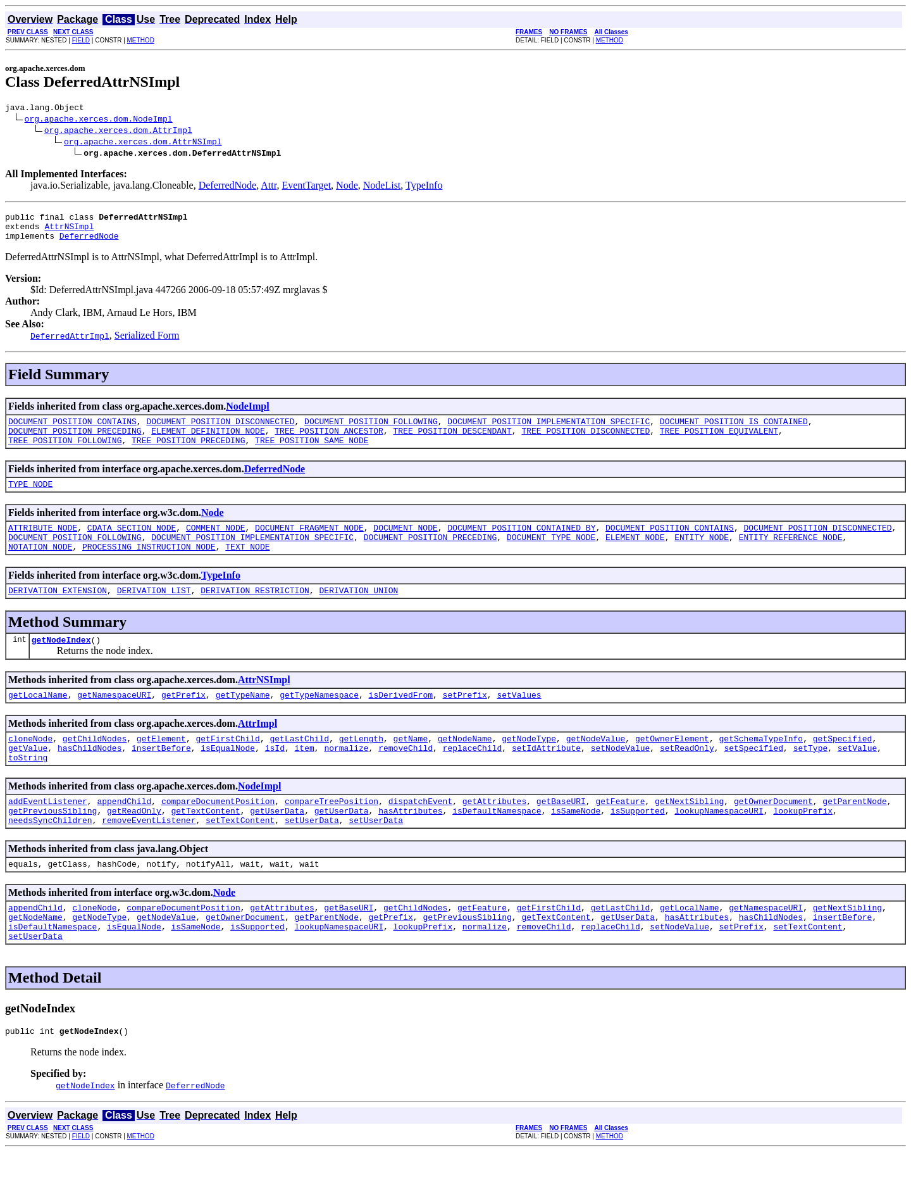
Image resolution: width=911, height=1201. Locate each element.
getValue (27, 778)
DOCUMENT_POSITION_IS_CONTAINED (734, 430)
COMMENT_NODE (215, 544)
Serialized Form (147, 342)
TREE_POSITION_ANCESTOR (329, 442)
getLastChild (299, 766)
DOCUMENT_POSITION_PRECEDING (75, 442)
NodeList (382, 187)
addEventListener (47, 835)
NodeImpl (247, 413)
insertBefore (161, 778)
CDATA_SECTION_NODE (131, 544)
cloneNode (30, 766)
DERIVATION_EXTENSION (57, 613)
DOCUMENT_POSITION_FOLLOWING (371, 430)
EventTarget (306, 187)
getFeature (620, 835)
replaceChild (472, 778)
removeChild (405, 778)
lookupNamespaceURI (718, 846)
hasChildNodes (89, 778)
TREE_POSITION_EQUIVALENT (719, 442)
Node (347, 187)
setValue (857, 778)
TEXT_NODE (247, 567)
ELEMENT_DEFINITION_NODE (207, 442)
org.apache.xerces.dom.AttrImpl (118, 131)
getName (411, 766)
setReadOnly (687, 778)
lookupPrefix (803, 846)
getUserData (277, 846)
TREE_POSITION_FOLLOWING (64, 453)
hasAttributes (410, 846)
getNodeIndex (61, 664)
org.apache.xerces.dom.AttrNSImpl (143, 143)
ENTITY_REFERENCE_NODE (791, 556)
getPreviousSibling (52, 846)
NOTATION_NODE (40, 567)
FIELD (81, 40)
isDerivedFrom (401, 721)
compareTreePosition (331, 835)
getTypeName (243, 721)
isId (275, 778)
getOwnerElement (672, 766)
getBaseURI (561, 835)
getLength (361, 766)
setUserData (312, 858)
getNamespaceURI (114, 721)
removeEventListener (148, 858)
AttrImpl (257, 750)
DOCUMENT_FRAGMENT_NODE (309, 544)
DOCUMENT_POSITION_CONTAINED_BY (521, 544)
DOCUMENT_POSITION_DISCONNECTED (220, 430)
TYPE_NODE (30, 499)
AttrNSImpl (69, 231)
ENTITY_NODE (701, 556)
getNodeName (465, 766)
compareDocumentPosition (218, 835)
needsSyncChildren (50, 858)
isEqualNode (228, 778)
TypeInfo (424, 187)
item (304, 778)
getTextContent (205, 846)
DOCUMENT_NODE (405, 544)
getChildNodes (95, 766)
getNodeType (529, 766)
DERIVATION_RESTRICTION (255, 613)
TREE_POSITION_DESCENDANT (452, 442)
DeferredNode (228, 187)
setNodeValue (620, 778)
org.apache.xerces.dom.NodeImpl (99, 120)
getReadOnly (134, 846)
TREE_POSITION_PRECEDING (188, 453)
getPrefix (183, 721)
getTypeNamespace (319, 721)
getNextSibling (689, 835)
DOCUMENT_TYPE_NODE (551, 556)
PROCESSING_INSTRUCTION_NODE (149, 567)
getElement (161, 766)
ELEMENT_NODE (635, 556)
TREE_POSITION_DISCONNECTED (585, 442)
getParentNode (854, 835)
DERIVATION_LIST (154, 613)
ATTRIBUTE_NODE (42, 544)
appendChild (124, 835)
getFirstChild (227, 766)
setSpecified (753, 778)
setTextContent (240, 858)
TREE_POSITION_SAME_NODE (311, 453)
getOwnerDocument (773, 835)
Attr (268, 187)
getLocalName (38, 721)
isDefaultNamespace (496, 846)
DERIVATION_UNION (358, 613)
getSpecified (842, 766)
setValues (519, 721)
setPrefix (465, 721)
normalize (346, 778)
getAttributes (494, 835)
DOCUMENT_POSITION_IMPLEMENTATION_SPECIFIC (548, 430)
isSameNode (575, 846)
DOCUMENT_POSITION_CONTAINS (72, 430)
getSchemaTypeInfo (761, 766)
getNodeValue (596, 766)
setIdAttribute (546, 778)
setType (810, 778)
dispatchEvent (420, 835)
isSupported (637, 846)
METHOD (140, 40)
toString (27, 789)
